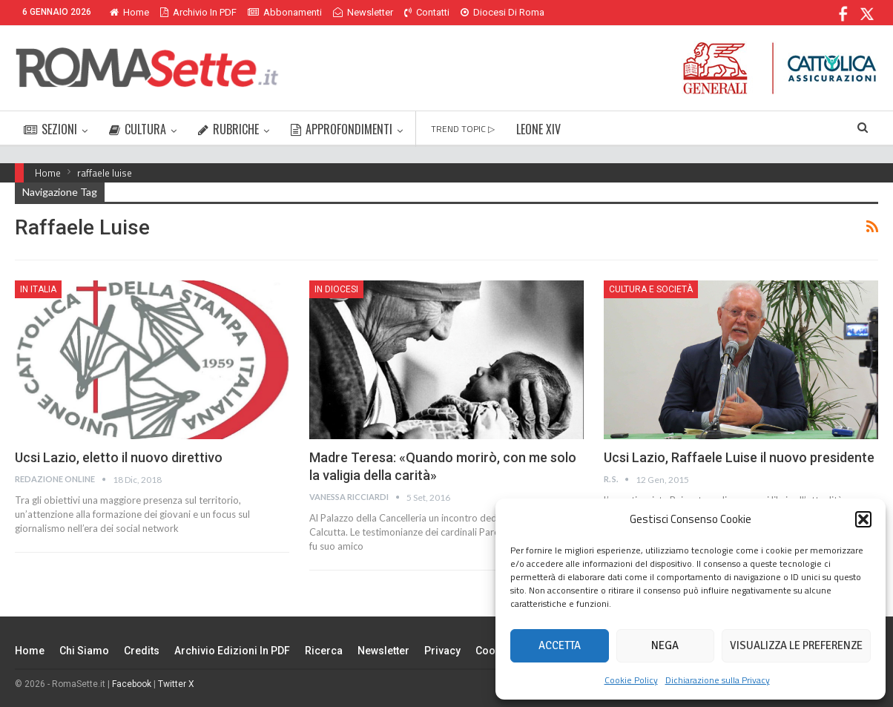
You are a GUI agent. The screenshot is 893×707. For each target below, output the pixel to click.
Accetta (559, 645)
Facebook (131, 684)
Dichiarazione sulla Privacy (717, 680)
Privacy (442, 651)
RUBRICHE (228, 129)
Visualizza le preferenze (796, 645)
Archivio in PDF (198, 12)
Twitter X (176, 684)
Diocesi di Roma (502, 12)
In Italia (38, 289)
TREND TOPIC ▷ (463, 129)
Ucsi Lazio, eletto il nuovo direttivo (119, 457)
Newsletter (363, 12)
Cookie (492, 651)
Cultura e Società (651, 289)
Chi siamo (84, 651)
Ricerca (324, 651)
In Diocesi (336, 289)
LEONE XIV (538, 129)
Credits (141, 651)
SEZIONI (50, 129)
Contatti (426, 12)
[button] (863, 519)
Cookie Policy (631, 680)
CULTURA (137, 129)
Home (129, 12)
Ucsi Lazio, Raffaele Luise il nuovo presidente (739, 457)
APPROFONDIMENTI (341, 129)
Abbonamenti (285, 12)
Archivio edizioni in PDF (232, 651)
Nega (665, 645)
